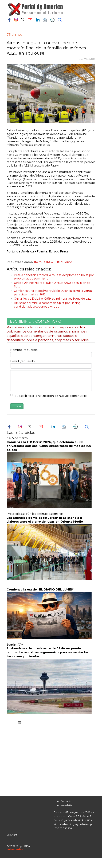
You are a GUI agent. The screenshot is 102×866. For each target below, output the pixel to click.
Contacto (66, 801)
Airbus (40, 262)
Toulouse (65, 262)
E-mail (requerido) (23, 361)
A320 (52, 262)
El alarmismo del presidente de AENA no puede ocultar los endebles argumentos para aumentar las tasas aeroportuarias (48, 652)
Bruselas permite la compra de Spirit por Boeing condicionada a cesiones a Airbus (47, 304)
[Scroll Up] (15, 849)
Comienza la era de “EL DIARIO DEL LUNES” (40, 589)
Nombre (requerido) (24, 350)
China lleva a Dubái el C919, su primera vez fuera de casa (53, 298)
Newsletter (67, 805)
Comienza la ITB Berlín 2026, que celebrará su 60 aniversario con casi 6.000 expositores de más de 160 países (49, 446)
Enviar (17, 406)
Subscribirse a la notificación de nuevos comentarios (51, 395)
